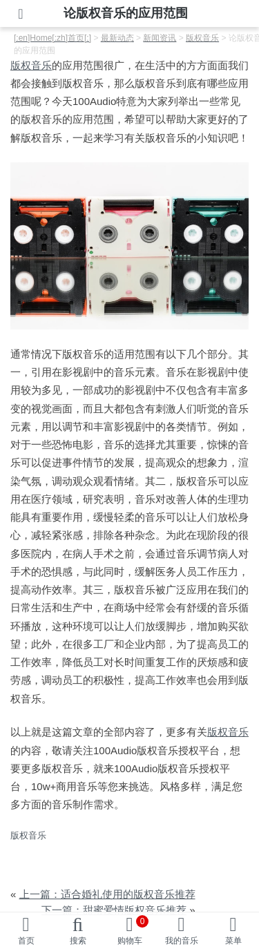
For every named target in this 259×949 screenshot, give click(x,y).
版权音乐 (31, 65)
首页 (26, 941)
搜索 (78, 941)
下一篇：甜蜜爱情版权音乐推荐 (113, 910)
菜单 (233, 941)
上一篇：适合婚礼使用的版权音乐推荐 (107, 894)
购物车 (133, 930)
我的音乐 (181, 941)
